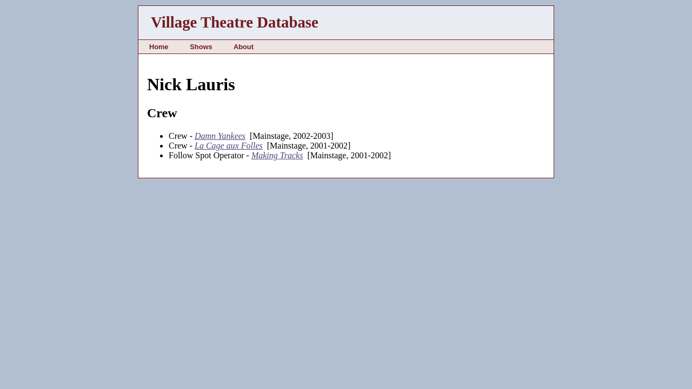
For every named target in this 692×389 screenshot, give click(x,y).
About (244, 47)
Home (159, 47)
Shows (201, 47)
